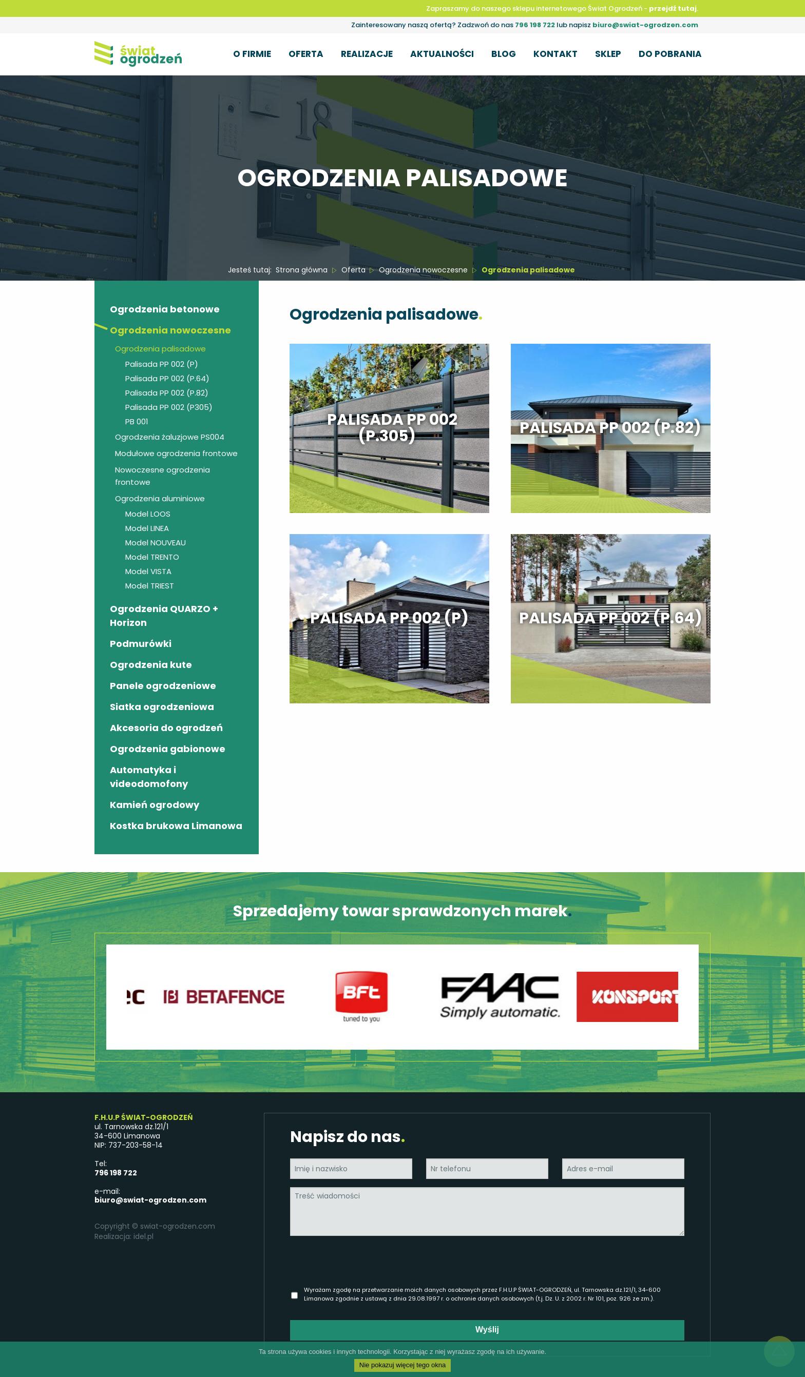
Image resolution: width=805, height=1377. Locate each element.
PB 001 (136, 421)
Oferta (306, 54)
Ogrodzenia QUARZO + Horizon (164, 615)
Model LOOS (147, 513)
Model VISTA (148, 571)
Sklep (608, 54)
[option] (240, 997)
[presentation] (381, 1264)
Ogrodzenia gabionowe (167, 748)
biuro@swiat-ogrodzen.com (645, 25)
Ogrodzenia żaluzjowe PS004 (169, 436)
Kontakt (555, 54)
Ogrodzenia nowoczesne (423, 270)
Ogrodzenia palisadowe (160, 348)
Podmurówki (140, 643)
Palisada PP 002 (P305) (169, 407)
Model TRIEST (149, 585)
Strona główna (302, 270)
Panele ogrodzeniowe (163, 685)
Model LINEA (147, 528)
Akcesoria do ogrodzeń (166, 727)
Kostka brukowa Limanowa (176, 825)
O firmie (252, 54)
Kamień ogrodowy (154, 804)
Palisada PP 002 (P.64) (167, 378)
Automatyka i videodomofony (149, 776)
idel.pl (143, 1236)
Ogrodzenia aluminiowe (160, 498)
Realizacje (367, 54)
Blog (503, 54)
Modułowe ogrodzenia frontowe (176, 453)
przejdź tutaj (673, 8)
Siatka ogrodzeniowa (162, 706)
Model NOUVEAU (155, 542)
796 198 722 (535, 25)
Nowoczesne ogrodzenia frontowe (162, 475)
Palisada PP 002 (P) (161, 364)
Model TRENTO (152, 557)
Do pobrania (670, 54)
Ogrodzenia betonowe (165, 309)
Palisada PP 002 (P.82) (166, 392)
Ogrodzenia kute (151, 664)
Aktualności (442, 54)
